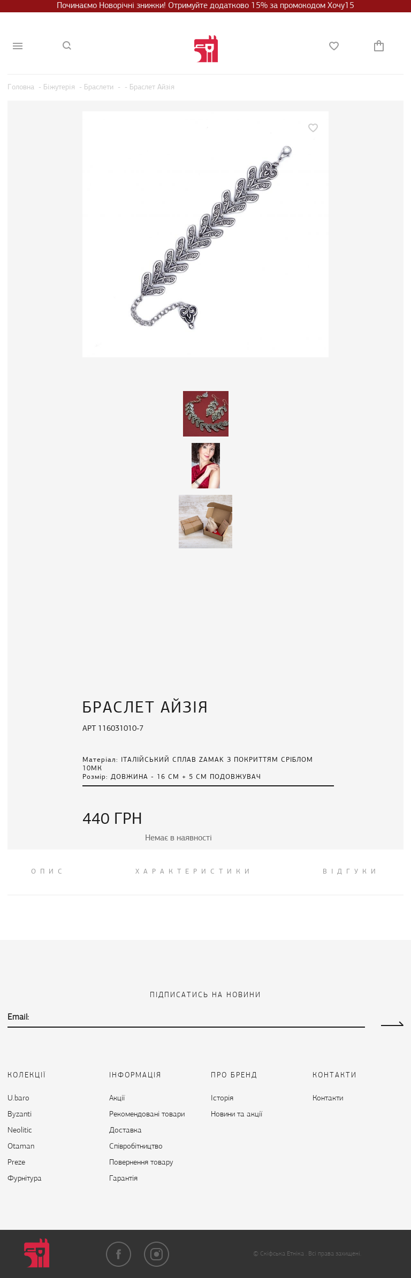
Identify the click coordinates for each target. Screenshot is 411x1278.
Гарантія (123, 1179)
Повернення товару (141, 1163)
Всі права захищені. (334, 1254)
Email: (18, 1017)
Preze (16, 1163)
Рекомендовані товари (147, 1115)
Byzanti (19, 1115)
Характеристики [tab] (194, 871)
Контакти (328, 1099)
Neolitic (19, 1131)
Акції (117, 1099)
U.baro (18, 1099)
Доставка (125, 1131)
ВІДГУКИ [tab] (351, 871)
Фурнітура (24, 1179)
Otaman (20, 1147)
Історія (222, 1099)
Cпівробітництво (136, 1147)
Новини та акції (236, 1115)
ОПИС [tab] (48, 871)
